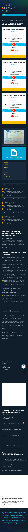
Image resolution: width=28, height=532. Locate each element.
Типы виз (6, 167)
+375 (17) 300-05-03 (8, 10)
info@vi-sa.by (7, 11)
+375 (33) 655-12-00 (8, 8)
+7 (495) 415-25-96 (11, 504)
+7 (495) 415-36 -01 (20, 504)
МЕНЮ (5, 14)
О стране (6, 172)
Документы (6, 174)
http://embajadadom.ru (7, 466)
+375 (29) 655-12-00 (8, 7)
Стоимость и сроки (8, 169)
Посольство (7, 176)
